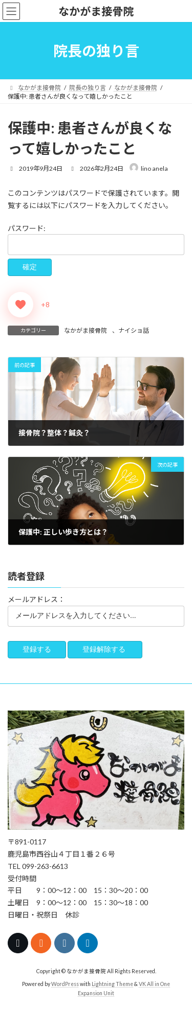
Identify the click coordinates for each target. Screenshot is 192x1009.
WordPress (65, 984)
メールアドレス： (36, 599)
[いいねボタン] (20, 304)
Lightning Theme (112, 984)
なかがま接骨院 (85, 330)
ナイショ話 (133, 330)
